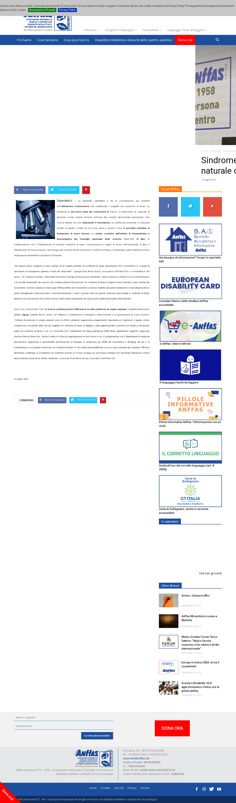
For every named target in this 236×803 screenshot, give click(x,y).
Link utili (119, 788)
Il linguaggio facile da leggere (179, 382)
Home (93, 788)
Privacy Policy (67, 10)
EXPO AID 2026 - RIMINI (198, 531)
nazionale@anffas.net (136, 758)
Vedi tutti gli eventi (210, 573)
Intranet (145, 788)
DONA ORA (172, 728)
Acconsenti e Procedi (42, 10)
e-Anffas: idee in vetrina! (175, 343)
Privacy (132, 788)
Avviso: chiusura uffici (195, 595)
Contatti (105, 788)
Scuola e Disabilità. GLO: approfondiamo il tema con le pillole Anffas (200, 687)
